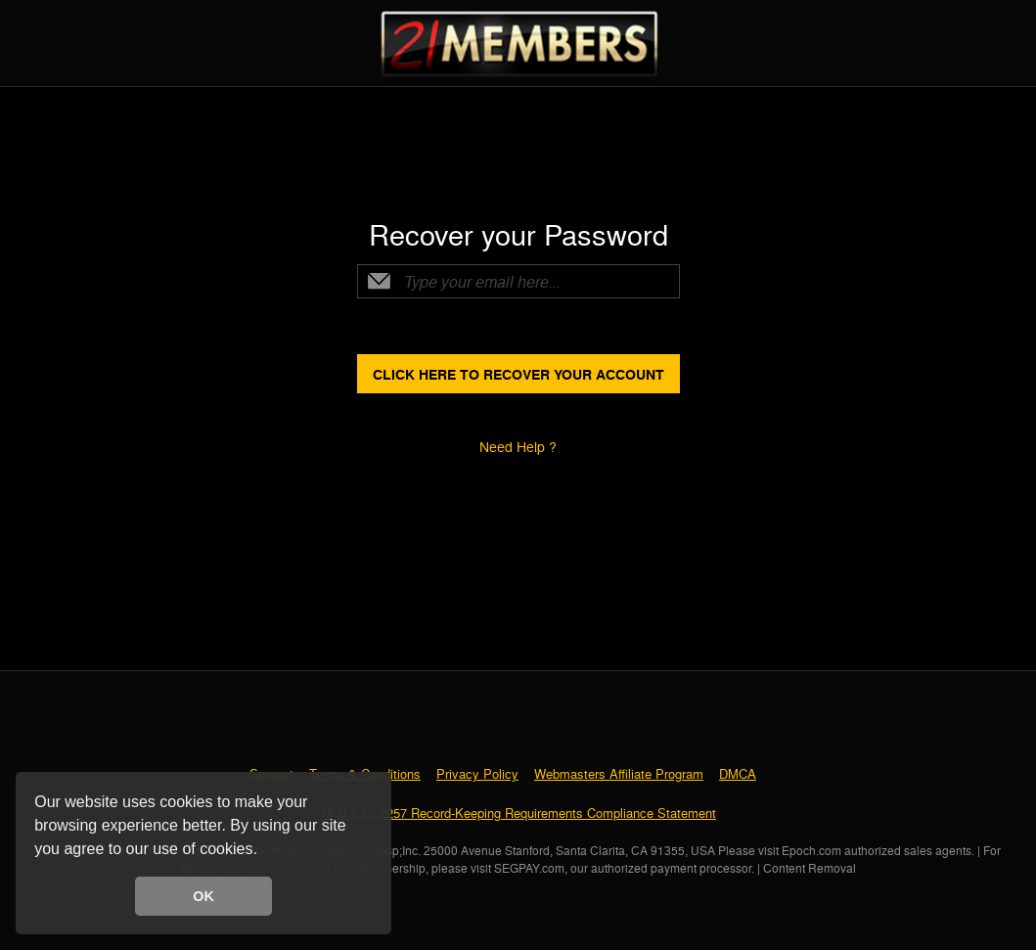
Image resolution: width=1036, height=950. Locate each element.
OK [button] (203, 896)
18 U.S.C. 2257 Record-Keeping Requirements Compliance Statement (518, 812)
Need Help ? (518, 446)
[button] (264, 851)
